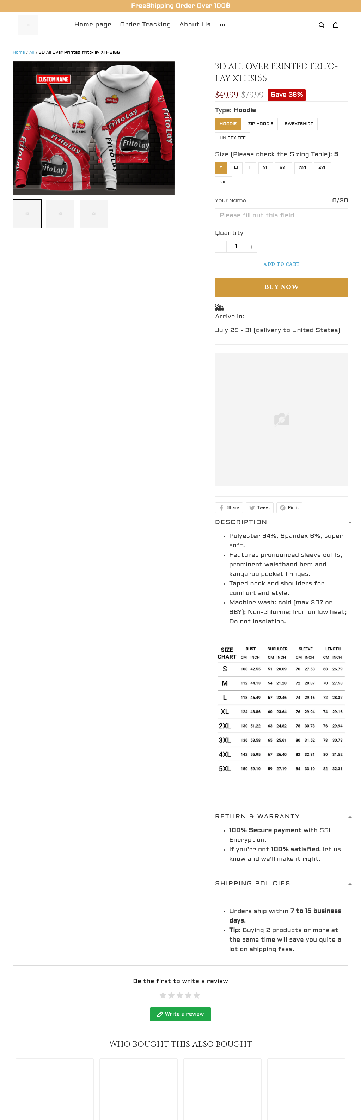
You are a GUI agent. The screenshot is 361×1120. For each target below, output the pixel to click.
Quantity (229, 233)
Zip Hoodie (261, 124)
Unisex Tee (233, 138)
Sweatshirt (298, 124)
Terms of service (213, 1047)
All (32, 52)
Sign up (330, 1042)
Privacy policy (208, 1021)
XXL (284, 168)
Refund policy (208, 1008)
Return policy (207, 1060)
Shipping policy (210, 1034)
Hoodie (245, 111)
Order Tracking (145, 25)
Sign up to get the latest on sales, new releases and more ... (306, 1017)
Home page (93, 25)
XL (265, 168)
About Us (195, 25)
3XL (303, 168)
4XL (323, 168)
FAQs (107, 1034)
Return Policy (121, 1021)
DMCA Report (228, 1088)
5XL (224, 182)
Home (19, 52)
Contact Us (117, 1008)
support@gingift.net (46, 1036)
